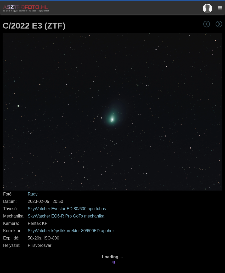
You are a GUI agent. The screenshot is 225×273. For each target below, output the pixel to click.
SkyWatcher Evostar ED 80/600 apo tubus (67, 209)
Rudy (32, 194)
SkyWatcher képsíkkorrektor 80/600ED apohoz (71, 231)
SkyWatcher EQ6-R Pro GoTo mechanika (66, 216)
